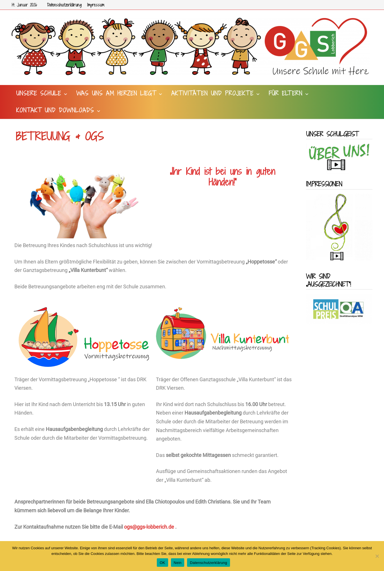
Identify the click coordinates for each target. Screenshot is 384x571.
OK (162, 563)
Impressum (95, 5)
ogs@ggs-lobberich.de (149, 527)
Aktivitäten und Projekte (212, 93)
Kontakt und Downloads (55, 110)
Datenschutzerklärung (64, 5)
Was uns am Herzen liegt (116, 93)
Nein (178, 563)
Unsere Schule (38, 93)
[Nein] (377, 556)
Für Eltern (285, 93)
